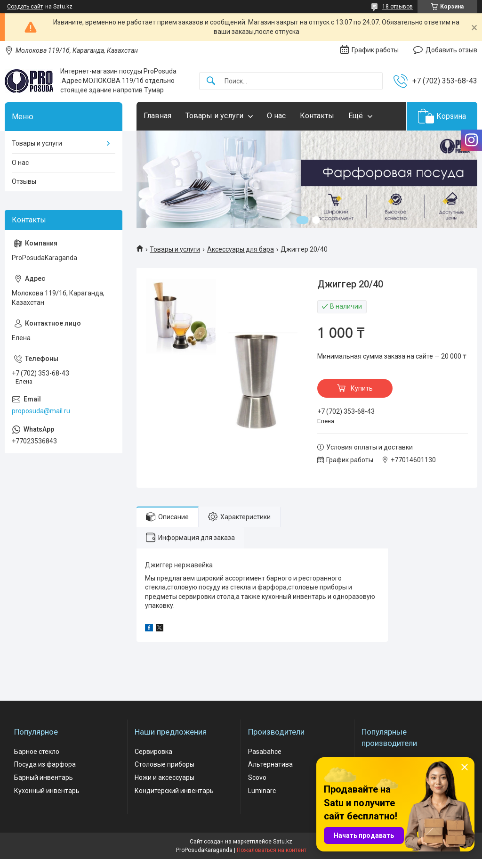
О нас (276, 115)
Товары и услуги (214, 115)
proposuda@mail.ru (41, 411)
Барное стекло (36, 751)
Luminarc (262, 790)
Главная (157, 115)
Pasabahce (264, 751)
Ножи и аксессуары (164, 777)
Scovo (257, 777)
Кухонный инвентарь (47, 790)
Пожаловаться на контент (271, 850)
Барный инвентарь (43, 777)
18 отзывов (397, 6)
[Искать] (210, 81)
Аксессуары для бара (240, 249)
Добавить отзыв (451, 50)
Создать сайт (25, 6)
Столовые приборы (164, 764)
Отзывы (24, 181)
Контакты (317, 115)
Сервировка (153, 751)
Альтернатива (270, 764)
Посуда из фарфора (45, 764)
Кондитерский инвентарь (174, 790)
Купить (362, 388)
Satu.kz (282, 841)
